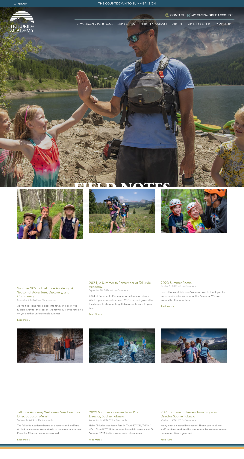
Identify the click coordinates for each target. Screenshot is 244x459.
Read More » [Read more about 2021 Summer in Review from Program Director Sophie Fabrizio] (167, 439)
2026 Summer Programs (95, 24)
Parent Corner (198, 24)
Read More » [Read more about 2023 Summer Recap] (167, 306)
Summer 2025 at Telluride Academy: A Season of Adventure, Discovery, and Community (45, 292)
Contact (177, 15)
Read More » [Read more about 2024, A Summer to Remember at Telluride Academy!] (95, 314)
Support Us (126, 24)
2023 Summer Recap (176, 283)
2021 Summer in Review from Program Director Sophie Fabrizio (189, 414)
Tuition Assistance (153, 24)
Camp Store (223, 24)
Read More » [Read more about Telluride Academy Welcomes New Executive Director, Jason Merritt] (23, 439)
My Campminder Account (212, 15)
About (177, 24)
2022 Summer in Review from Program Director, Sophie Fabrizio (117, 414)
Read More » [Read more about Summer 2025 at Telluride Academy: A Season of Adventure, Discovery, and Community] (23, 319)
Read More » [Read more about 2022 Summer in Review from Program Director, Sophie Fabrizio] (95, 439)
